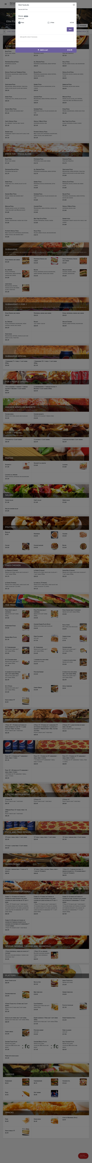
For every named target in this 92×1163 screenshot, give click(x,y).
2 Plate (60, 23)
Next (70, 29)
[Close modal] (74, 5)
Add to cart (56, 50)
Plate (21, 23)
